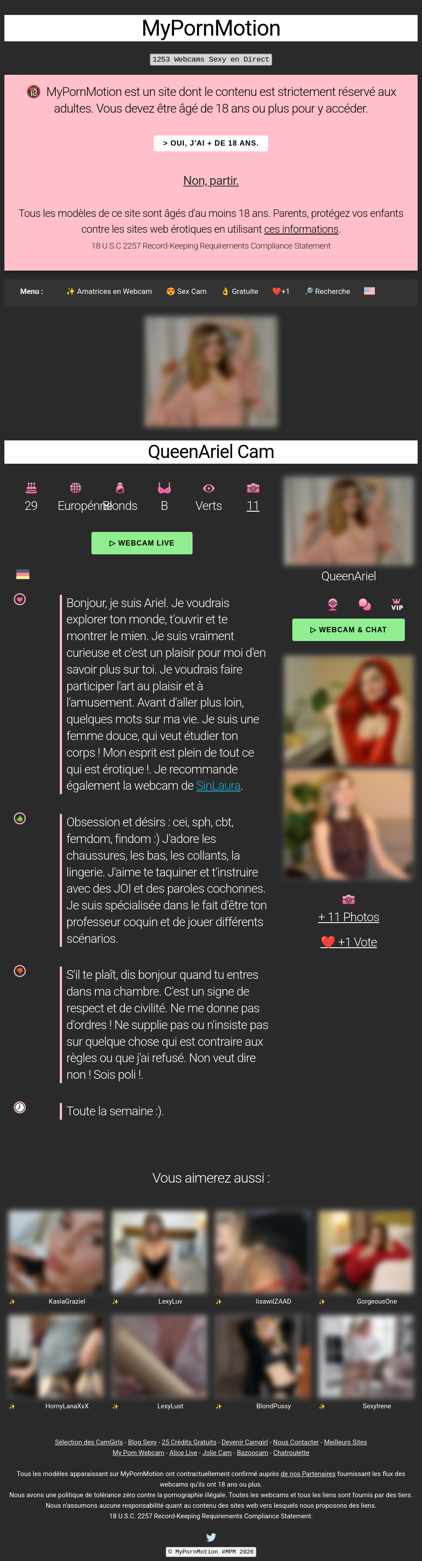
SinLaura (218, 785)
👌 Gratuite (239, 291)
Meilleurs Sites (345, 1442)
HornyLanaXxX (67, 1406)
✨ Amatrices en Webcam (109, 291)
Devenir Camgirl (245, 1442)
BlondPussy (273, 1406)
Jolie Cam (217, 1453)
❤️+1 (281, 291)
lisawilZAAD (273, 1301)
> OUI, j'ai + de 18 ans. (211, 143)
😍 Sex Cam (186, 291)
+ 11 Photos (348, 917)
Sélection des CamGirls (89, 1442)
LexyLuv (170, 1301)
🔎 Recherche (327, 291)
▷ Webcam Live (142, 543)
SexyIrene (377, 1406)
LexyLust (170, 1406)
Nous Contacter (296, 1442)
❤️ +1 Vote (348, 942)
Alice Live (183, 1453)
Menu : (31, 291)
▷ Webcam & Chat (348, 630)
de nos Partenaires (308, 1474)
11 (253, 505)
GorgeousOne (377, 1301)
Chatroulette (291, 1453)
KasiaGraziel (67, 1301)
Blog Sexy (142, 1442)
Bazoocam (252, 1453)
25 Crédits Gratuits (189, 1442)
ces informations (301, 229)
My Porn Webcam (138, 1453)
